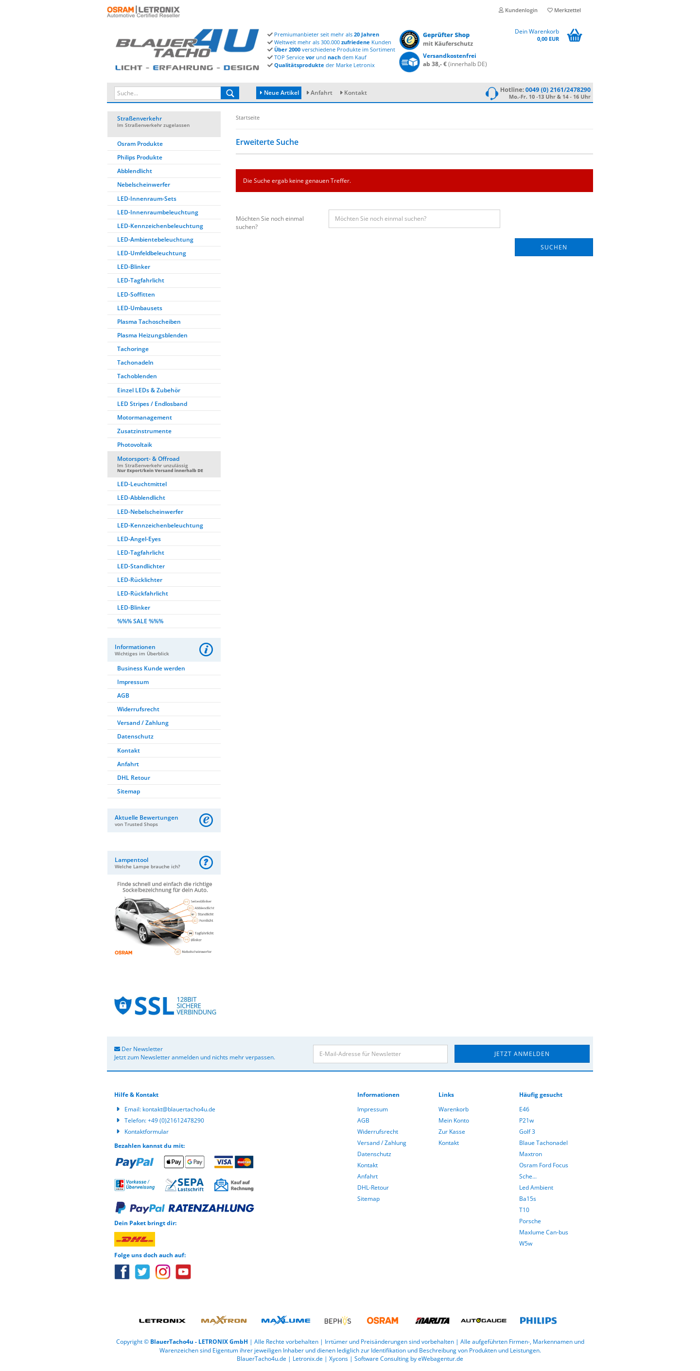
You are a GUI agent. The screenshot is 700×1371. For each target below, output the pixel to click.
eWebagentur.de (440, 1358)
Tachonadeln (135, 362)
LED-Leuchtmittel (142, 484)
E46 (524, 1109)
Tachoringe (133, 349)
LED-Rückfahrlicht (142, 593)
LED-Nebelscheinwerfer (150, 512)
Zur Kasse (451, 1131)
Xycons (338, 1358)
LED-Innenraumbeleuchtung (157, 212)
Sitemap (128, 791)
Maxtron (530, 1154)
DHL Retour (133, 777)
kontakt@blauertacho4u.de (178, 1109)
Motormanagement (144, 417)
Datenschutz (135, 736)
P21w (526, 1120)
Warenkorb (453, 1109)
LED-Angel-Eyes (139, 539)
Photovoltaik (134, 444)
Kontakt (355, 92)
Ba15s (527, 1199)
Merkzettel (564, 10)
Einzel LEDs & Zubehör (148, 390)
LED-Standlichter (141, 566)
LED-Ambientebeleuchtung (155, 239)
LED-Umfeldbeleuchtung (151, 253)
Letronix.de (308, 1358)
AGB (123, 695)
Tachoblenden (137, 376)
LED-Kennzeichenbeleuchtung (160, 226)
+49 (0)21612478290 (176, 1120)
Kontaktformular (146, 1131)
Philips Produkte (139, 157)
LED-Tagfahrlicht (140, 280)
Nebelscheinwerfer (143, 184)
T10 (524, 1210)
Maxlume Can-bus (543, 1232)
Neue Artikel (279, 92)
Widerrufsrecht (138, 709)
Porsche (530, 1221)
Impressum (133, 682)
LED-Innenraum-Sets (146, 198)
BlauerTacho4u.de (261, 1358)
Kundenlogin (518, 10)
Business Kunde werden (151, 668)
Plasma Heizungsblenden (152, 335)
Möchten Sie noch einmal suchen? (270, 222)
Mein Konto (453, 1120)
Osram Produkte (140, 144)
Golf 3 (527, 1131)
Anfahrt (321, 92)
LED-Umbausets (139, 308)
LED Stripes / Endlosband (152, 404)
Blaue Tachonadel (543, 1143)
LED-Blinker (133, 267)
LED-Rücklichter (139, 580)
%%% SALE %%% (140, 621)
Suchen (554, 247)
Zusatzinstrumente (144, 431)
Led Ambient (536, 1187)
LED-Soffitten (136, 294)
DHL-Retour (373, 1187)
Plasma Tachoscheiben (149, 321)
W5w (525, 1243)
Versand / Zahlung (143, 723)
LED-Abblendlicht (141, 497)
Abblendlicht (134, 171)
